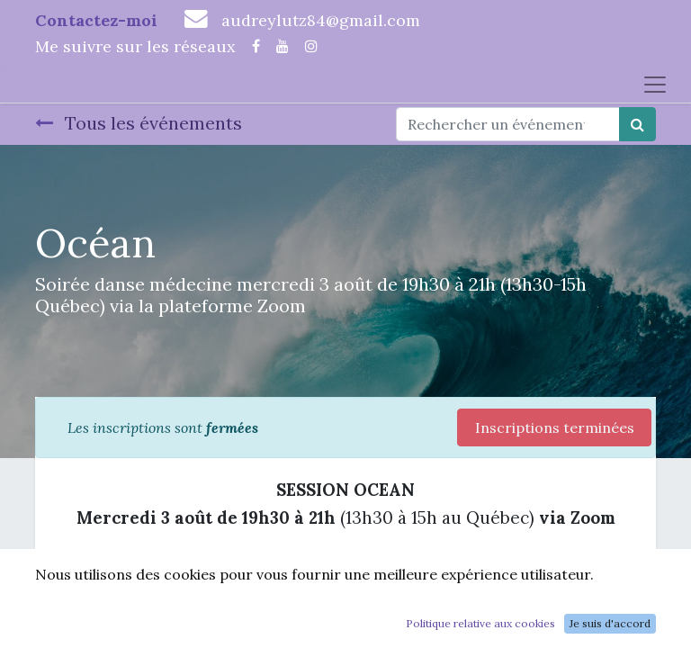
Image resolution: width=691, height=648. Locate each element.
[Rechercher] (637, 124)
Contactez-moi (96, 20)
